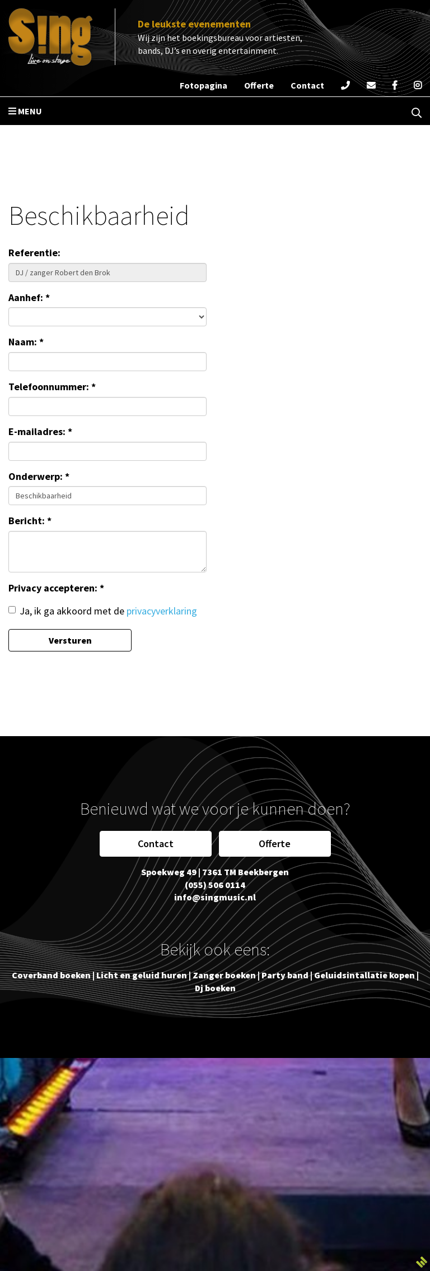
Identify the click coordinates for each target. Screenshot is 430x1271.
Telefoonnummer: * (52, 386)
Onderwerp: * (38, 476)
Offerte (275, 843)
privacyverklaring (162, 610)
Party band (285, 975)
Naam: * (26, 341)
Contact (156, 843)
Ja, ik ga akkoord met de (102, 610)
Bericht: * (30, 520)
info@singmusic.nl (215, 897)
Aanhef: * (29, 297)
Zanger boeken (224, 975)
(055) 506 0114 (215, 884)
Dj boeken (215, 987)
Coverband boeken (51, 975)
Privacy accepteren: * (56, 587)
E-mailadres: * (40, 431)
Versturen (70, 640)
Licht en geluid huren (141, 975)
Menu (25, 111)
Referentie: (34, 252)
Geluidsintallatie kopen (364, 975)
